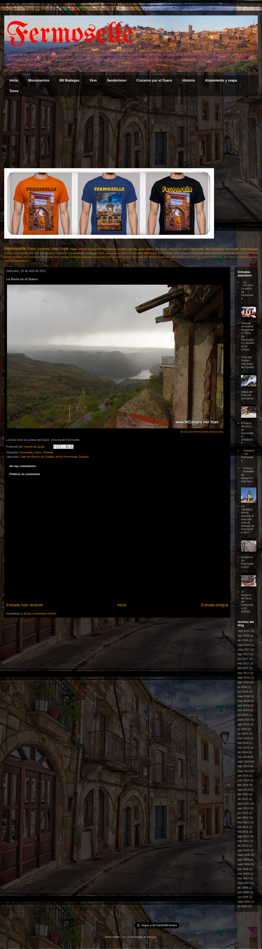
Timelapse (75, 256)
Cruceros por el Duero (154, 80)
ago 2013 (243, 789)
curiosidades (99, 256)
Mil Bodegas (69, 80)
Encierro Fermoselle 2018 (215, 257)
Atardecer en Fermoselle (247, 455)
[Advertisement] (131, 132)
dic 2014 (243, 752)
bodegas (253, 257)
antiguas (86, 256)
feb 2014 (243, 785)
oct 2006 (243, 896)
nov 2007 (243, 878)
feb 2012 (243, 827)
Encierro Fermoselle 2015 (195, 249)
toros (141, 249)
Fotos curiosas (39, 249)
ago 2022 (243, 635)
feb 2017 (243, 668)
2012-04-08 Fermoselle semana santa (203, 431)
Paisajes (252, 249)
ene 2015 (243, 747)
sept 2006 (244, 901)
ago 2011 (243, 836)
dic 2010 (243, 845)
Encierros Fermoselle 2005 (19, 253)
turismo (8, 256)
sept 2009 (244, 854)
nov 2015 (243, 710)
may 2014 (244, 771)
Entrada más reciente (24, 605)
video (55, 249)
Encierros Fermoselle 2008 (195, 253)
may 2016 (244, 696)
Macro (232, 257)
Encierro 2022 (21, 256)
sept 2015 (244, 719)
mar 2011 (243, 840)
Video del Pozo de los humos (247, 395)
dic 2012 (243, 798)
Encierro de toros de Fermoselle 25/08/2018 (247, 433)
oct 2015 (243, 714)
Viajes (73, 249)
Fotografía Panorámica (102, 249)
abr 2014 (243, 775)
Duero (119, 257)
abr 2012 (243, 817)
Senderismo (116, 80)
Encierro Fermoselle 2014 (59, 253)
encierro (123, 249)
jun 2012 (243, 812)
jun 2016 (243, 691)
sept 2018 (244, 644)
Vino (93, 80)
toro (37, 253)
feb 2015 (243, 742)
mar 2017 (243, 663)
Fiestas (65, 256)
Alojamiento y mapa (221, 80)
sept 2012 (244, 803)
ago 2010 (243, 850)
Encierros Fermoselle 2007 (165, 253)
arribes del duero (156, 249)
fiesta (255, 253)
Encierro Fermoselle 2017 (189, 257)
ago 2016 (243, 682)
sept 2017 (244, 649)
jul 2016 (242, 686)
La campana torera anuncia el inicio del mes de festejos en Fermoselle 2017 (247, 519)
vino (42, 253)
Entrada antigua (214, 605)
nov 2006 (243, 892)
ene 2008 (243, 873)
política (25, 261)
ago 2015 (243, 724)
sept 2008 (244, 864)
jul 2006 (242, 906)
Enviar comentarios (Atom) (40, 613)
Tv (237, 257)
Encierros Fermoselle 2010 (226, 253)
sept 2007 (244, 883)
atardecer (243, 257)
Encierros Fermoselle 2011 (45, 256)
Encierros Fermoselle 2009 (229, 249)
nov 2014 (243, 756)
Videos (82, 249)
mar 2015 (243, 738)
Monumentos (38, 80)
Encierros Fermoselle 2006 (134, 253)
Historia (188, 80)
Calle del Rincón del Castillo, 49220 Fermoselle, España (54, 456)
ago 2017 (243, 654)
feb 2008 (243, 869)
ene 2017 (243, 673)
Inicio (13, 80)
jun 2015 (243, 733)
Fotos (64, 249)
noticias (111, 256)
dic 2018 (243, 640)
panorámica (112, 253)
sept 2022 (244, 630)
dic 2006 (243, 887)
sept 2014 (244, 761)
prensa (133, 249)
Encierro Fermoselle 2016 (162, 257)
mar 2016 (243, 700)
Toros (13, 91)
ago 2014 (243, 766)
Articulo (172, 249)
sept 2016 (244, 677)
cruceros (246, 253)
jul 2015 (242, 729)
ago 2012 (243, 808)
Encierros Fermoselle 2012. (89, 253)
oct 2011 (243, 831)
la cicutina (17, 261)
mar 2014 (243, 780)
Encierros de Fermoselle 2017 (247, 562)
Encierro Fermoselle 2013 (136, 257)
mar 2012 (243, 822)
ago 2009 (243, 859)
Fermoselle (69, 34)
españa (7, 261)
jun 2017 (243, 658)
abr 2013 (243, 794)
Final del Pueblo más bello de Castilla (247, 362)
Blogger (151, 936)
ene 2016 (243, 705)
